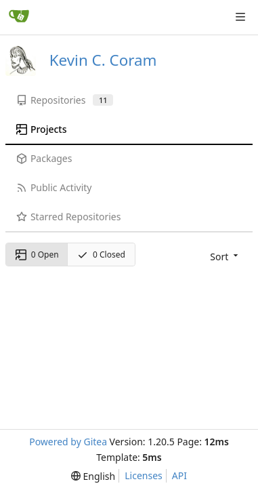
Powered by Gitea (68, 441)
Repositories (64, 100)
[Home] (19, 16)
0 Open (37, 254)
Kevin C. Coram (103, 59)
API (179, 475)
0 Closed (101, 254)
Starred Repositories (68, 216)
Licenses (144, 475)
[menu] (225, 256)
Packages (44, 158)
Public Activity (53, 187)
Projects (41, 129)
